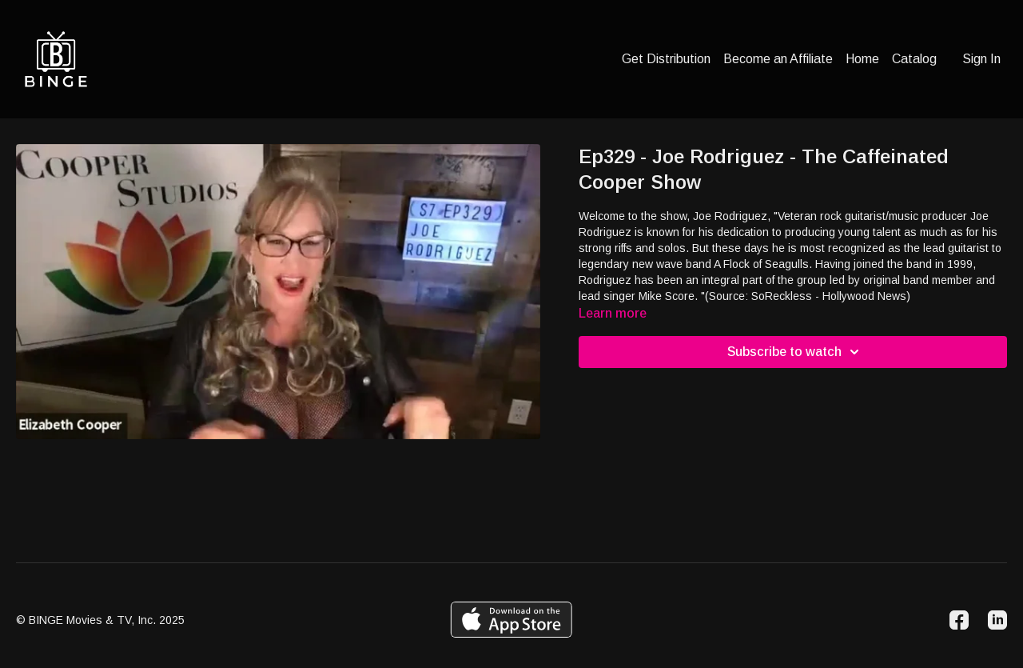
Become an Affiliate (778, 59)
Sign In (981, 59)
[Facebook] (959, 620)
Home (862, 59)
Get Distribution (666, 59)
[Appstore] (511, 620)
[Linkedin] (997, 620)
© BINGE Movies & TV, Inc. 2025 (100, 620)
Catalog (914, 59)
